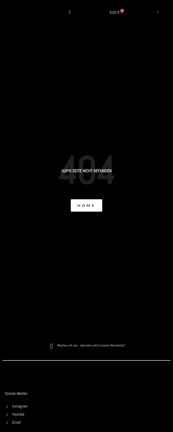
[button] (69, 12)
